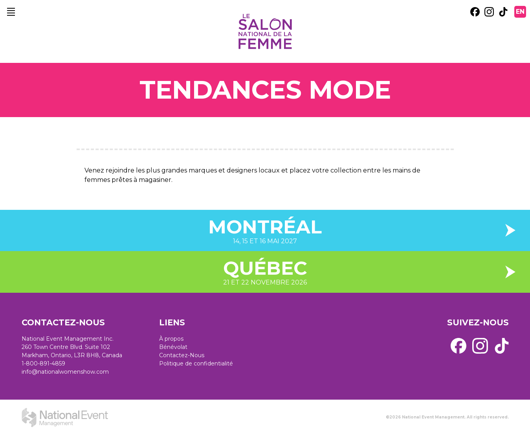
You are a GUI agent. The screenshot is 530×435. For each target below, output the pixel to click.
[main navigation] (11, 12)
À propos (171, 338)
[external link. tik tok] (503, 12)
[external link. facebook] (475, 12)
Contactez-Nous (181, 355)
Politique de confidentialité (196, 363)
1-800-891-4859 (43, 363)
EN (520, 11)
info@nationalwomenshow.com (65, 371)
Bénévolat (173, 347)
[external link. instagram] (489, 12)
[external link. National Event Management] (65, 417)
